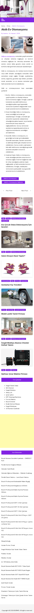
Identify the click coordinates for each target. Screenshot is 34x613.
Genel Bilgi (11, 310)
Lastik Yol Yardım (20, 310)
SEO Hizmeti (10, 388)
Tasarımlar (5, 221)
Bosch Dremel (10, 402)
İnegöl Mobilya (10, 390)
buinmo (5, 33)
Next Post (24, 191)
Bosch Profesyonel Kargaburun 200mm (14, 486)
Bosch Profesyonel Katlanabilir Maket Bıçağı (15, 481)
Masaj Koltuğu (6, 541)
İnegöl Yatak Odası (12, 386)
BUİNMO (17, 7)
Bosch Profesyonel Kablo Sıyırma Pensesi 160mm (14, 491)
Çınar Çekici (10, 395)
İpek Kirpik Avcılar (7, 583)
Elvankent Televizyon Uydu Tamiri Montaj (14, 591)
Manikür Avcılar (6, 558)
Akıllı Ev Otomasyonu (10, 178)
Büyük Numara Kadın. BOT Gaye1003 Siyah (15, 574)
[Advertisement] (17, 431)
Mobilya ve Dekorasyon (18, 218)
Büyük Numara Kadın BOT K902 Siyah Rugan (15, 570)
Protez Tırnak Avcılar (8, 587)
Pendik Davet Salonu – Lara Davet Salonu (15, 477)
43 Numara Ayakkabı (12, 409)
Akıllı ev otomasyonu (8, 56)
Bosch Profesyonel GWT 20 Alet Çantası (14, 507)
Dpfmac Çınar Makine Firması (14, 374)
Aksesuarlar (5, 281)
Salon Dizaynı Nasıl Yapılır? (13, 256)
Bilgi (3, 218)
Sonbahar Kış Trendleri (11, 285)
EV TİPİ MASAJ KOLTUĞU (9, 562)
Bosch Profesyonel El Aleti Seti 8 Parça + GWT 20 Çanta (16, 516)
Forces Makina (10, 399)
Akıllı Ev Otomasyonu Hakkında (13, 182)
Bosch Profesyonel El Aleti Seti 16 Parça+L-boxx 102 (17, 536)
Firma (8, 218)
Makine (14, 370)
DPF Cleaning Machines (13, 397)
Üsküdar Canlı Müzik (7, 469)
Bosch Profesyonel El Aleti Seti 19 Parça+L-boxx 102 (17, 529)
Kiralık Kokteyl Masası (13, 404)
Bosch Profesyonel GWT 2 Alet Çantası (14, 511)
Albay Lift (9, 392)
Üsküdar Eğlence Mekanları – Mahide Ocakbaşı (16, 473)
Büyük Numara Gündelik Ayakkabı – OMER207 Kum (16, 459)
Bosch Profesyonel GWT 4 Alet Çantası (14, 503)
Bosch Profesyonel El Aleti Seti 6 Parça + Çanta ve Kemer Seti (16, 523)
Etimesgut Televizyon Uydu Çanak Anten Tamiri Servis (16, 596)
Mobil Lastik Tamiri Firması (13, 314)
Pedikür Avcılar (6, 554)
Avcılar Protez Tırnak (8, 545)
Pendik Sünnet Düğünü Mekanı (11, 465)
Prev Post (9, 191)
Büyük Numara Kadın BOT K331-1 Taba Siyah (15, 566)
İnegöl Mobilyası (11, 406)
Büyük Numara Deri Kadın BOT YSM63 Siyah (15, 579)
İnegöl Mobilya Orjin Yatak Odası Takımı (14, 549)
